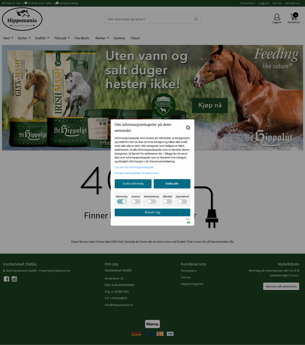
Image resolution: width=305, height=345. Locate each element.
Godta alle (172, 183)
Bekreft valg (152, 212)
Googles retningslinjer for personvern (137, 173)
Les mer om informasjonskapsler (134, 167)
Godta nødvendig (133, 183)
